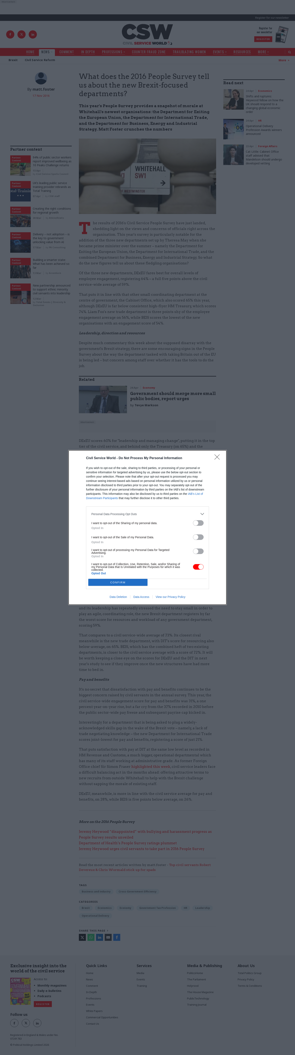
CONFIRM (118, 582)
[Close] (218, 458)
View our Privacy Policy (170, 597)
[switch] (198, 523)
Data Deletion (118, 597)
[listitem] (147, 514)
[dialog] (147, 527)
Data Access (141, 597)
